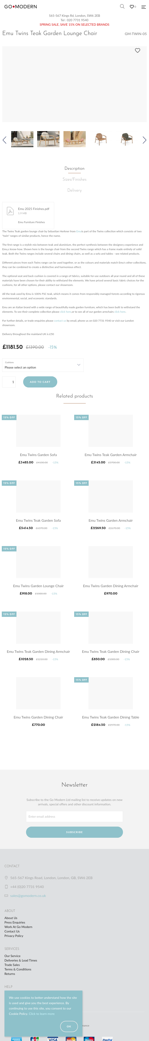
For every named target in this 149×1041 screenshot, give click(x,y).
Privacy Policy (13, 936)
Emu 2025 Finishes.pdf (33, 209)
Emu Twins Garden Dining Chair (38, 717)
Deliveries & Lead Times (20, 960)
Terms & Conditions (17, 969)
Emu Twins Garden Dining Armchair (110, 586)
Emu (78, 231)
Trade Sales (12, 965)
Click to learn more (42, 1014)
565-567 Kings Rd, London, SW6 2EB (74, 15)
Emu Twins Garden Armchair (111, 520)
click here (65, 311)
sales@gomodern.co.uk (28, 895)
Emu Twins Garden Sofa (38, 454)
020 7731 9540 (77, 20)
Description (75, 169)
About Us (10, 918)
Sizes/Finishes (74, 180)
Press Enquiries (14, 922)
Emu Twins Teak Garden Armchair (111, 454)
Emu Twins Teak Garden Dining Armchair (38, 651)
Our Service (12, 956)
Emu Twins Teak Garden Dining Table (110, 717)
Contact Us (12, 931)
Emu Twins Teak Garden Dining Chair (110, 651)
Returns (9, 974)
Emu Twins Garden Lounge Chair (38, 586)
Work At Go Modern (18, 927)
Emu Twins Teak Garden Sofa (38, 520)
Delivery (74, 191)
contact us (60, 320)
